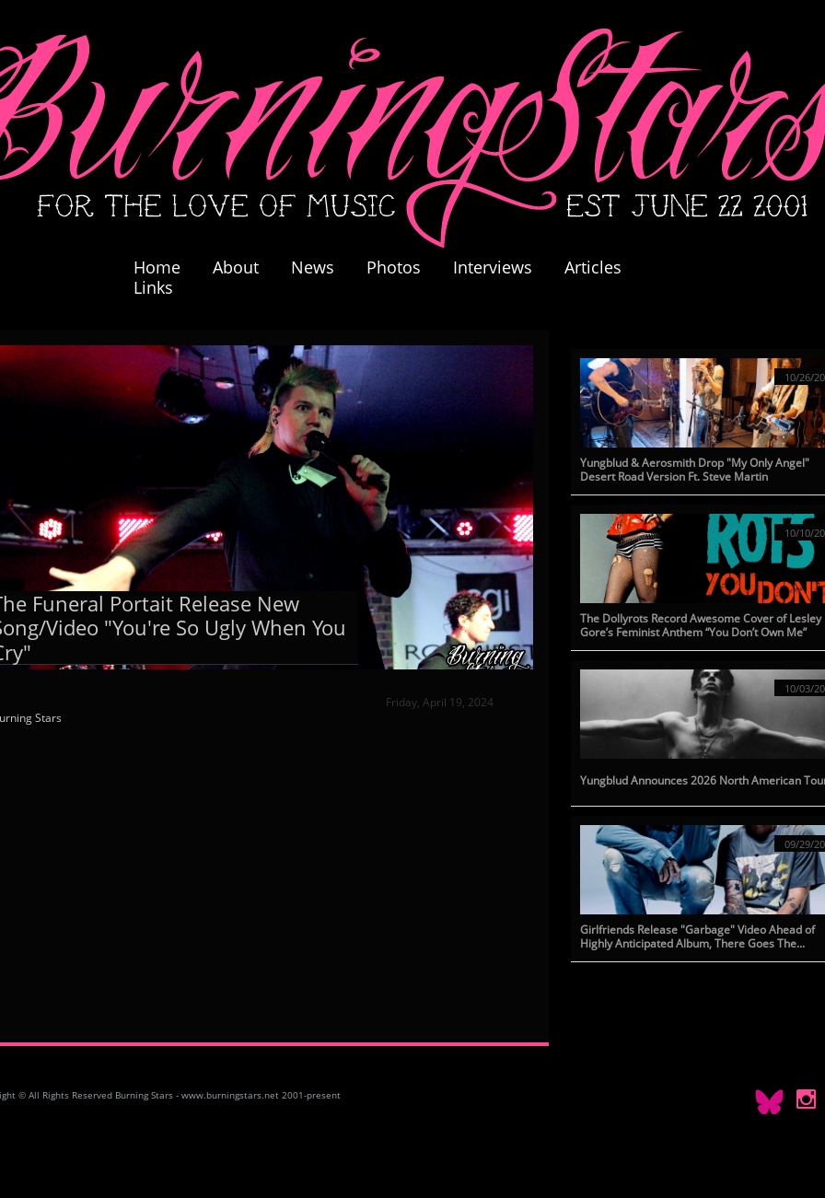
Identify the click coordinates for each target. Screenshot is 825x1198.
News (312, 267)
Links (153, 287)
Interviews (492, 267)
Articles (593, 267)
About (236, 267)
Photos (402, 267)
